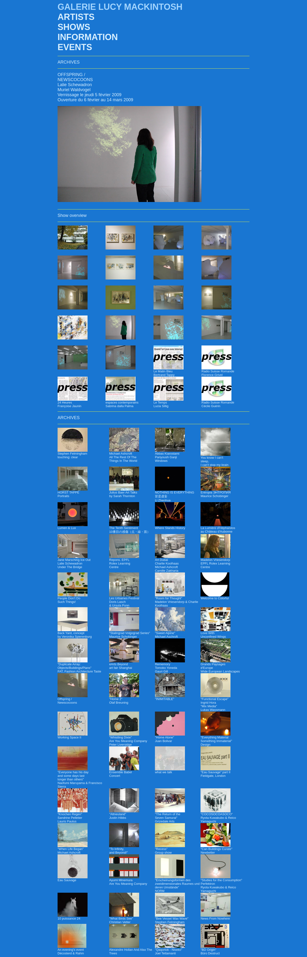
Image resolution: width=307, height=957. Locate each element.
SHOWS (74, 27)
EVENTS (75, 47)
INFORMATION (88, 37)
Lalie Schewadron (75, 84)
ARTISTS (76, 17)
